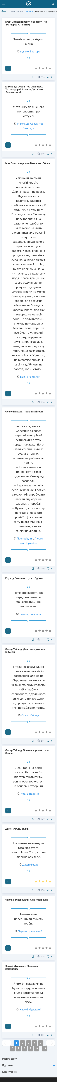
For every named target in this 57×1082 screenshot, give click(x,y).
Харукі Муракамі (30, 1009)
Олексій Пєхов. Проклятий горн (24, 411)
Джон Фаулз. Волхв (17, 828)
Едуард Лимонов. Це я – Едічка (24, 578)
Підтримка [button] (28, 1065)
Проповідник (25, 538)
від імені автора (30, 51)
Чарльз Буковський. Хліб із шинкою (26, 899)
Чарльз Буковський (30, 931)
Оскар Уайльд (30, 715)
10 (36, 1048)
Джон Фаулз (30, 864)
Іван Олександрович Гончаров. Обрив (27, 163)
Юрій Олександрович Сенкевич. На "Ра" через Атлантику (26, 23)
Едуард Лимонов (30, 614)
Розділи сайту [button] (28, 1059)
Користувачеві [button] (28, 1072)
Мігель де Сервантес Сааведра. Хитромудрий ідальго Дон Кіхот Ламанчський (24, 89)
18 (44, 1048)
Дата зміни (39, 11)
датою (28, 11)
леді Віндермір (30, 793)
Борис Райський (30, 376)
